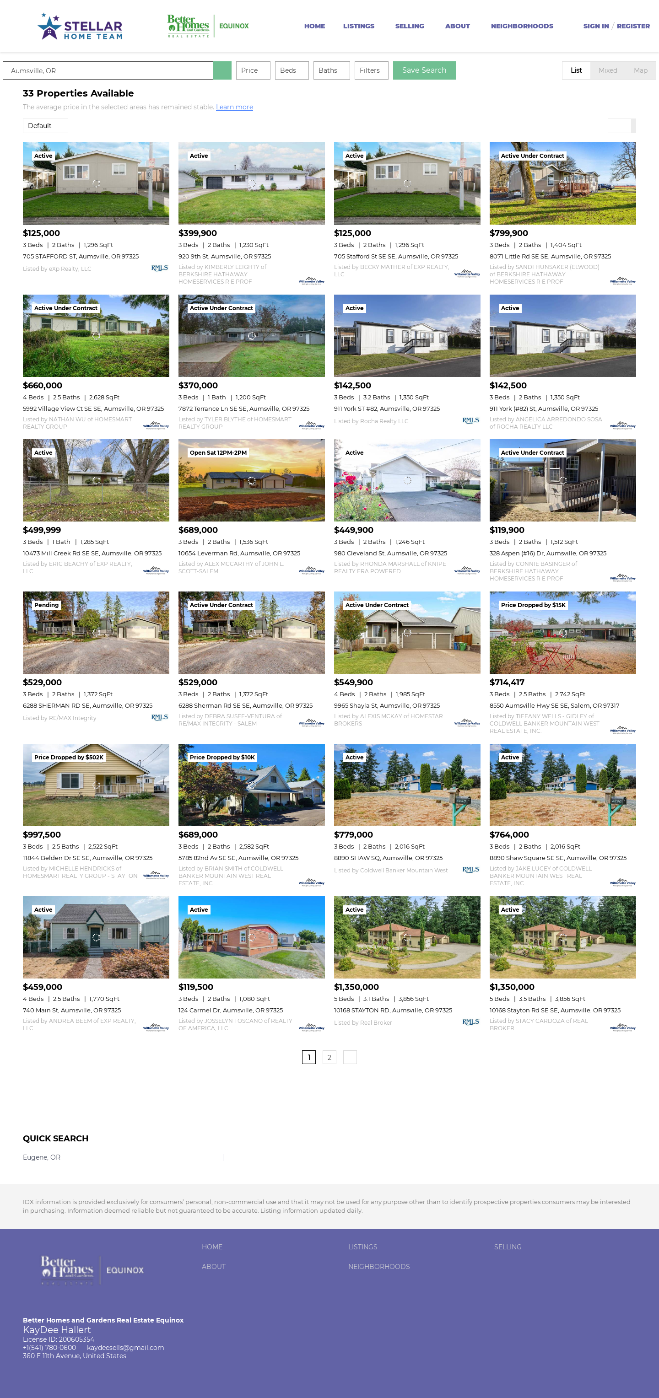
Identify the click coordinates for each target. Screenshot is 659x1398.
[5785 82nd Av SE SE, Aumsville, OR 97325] (251, 785)
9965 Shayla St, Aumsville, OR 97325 (387, 705)
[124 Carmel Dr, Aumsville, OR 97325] (251, 937)
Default (40, 126)
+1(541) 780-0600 (49, 1348)
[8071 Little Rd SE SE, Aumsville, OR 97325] (563, 183)
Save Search (444, 70)
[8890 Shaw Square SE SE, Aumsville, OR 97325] (563, 785)
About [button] (457, 26)
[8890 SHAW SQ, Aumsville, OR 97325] (407, 785)
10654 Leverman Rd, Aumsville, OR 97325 (239, 553)
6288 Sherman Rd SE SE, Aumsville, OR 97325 (245, 705)
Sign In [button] (596, 26)
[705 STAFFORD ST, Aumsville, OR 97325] (96, 183)
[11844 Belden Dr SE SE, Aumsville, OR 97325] (96, 785)
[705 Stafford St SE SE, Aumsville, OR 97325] (407, 183)
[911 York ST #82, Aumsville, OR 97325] (407, 336)
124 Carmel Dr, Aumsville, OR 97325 (230, 1010)
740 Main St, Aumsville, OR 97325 (72, 1010)
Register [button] (633, 26)
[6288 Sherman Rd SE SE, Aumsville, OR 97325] (251, 632)
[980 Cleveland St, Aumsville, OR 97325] (407, 480)
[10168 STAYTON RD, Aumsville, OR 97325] (407, 937)
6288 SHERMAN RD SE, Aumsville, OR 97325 (87, 705)
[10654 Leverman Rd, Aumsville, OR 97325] (251, 480)
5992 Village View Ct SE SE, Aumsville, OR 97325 (93, 408)
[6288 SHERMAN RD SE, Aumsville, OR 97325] (96, 632)
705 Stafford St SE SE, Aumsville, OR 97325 (396, 256)
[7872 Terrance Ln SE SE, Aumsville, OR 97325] (251, 336)
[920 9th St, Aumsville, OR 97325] (251, 183)
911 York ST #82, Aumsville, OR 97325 (387, 408)
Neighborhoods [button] (522, 26)
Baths (348, 70)
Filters (390, 70)
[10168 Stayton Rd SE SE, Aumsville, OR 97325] (563, 937)
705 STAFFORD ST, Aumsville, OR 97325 (81, 256)
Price (269, 70)
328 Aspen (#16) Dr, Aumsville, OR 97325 (548, 553)
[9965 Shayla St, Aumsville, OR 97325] (407, 632)
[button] (242, 70)
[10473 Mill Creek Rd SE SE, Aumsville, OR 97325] (96, 480)
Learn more (234, 107)
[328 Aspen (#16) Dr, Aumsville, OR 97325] (563, 480)
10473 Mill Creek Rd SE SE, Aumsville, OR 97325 (92, 553)
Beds (308, 70)
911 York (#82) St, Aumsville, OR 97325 (544, 408)
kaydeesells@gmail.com (125, 1348)
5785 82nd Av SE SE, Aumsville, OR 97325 (238, 857)
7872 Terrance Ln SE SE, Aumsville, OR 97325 (243, 408)
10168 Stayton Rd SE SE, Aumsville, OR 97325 (555, 1010)
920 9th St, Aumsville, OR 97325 (224, 256)
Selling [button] (409, 26)
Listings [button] (358, 26)
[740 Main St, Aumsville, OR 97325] (96, 937)
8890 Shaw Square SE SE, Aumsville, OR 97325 (558, 857)
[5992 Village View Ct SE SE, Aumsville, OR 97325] (96, 336)
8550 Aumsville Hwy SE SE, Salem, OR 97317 (555, 705)
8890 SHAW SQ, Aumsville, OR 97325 (388, 857)
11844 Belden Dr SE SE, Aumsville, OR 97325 (87, 857)
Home (314, 26)
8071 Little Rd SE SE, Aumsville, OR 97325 (550, 256)
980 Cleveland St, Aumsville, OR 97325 (390, 553)
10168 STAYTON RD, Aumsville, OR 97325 (393, 1010)
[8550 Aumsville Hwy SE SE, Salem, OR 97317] (563, 632)
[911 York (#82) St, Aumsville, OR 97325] (563, 336)
